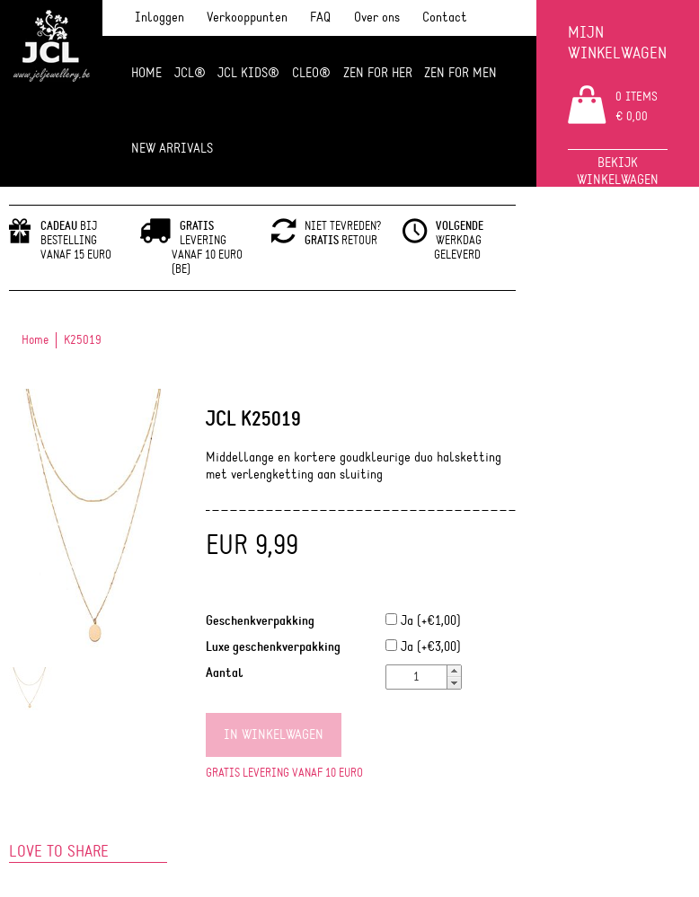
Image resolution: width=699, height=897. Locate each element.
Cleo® (311, 73)
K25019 (83, 340)
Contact (444, 17)
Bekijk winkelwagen (618, 171)
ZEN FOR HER (377, 73)
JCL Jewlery (51, 55)
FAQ (320, 17)
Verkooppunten (247, 17)
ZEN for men (460, 73)
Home (146, 73)
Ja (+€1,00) (423, 620)
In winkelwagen (273, 734)
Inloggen (159, 17)
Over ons (377, 17)
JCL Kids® (248, 73)
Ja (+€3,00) (423, 646)
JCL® (190, 73)
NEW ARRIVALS (172, 148)
